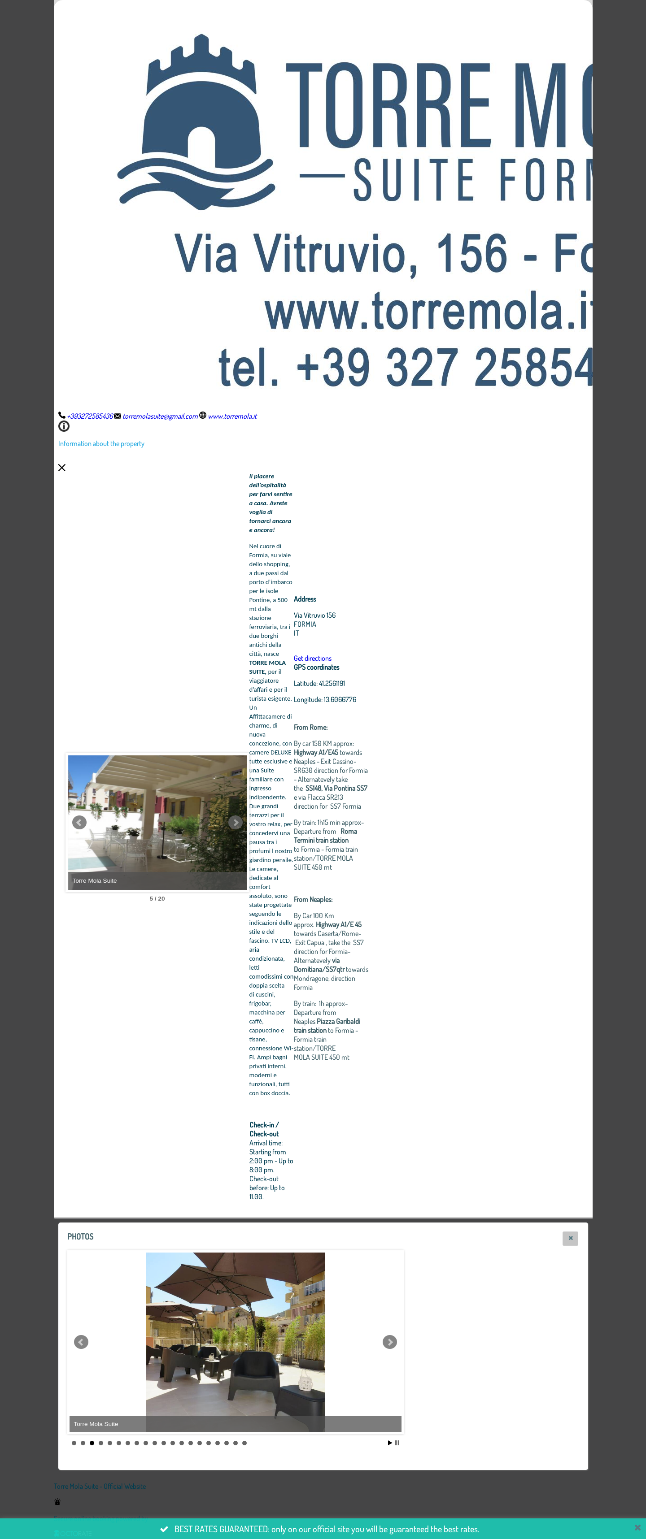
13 (181, 1443)
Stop (397, 1442)
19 (235, 1443)
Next (235, 822)
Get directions (313, 658)
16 (208, 1443)
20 (244, 1443)
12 (172, 1443)
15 (199, 1443)
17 (217, 1443)
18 (226, 1443)
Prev (79, 822)
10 (155, 1443)
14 (190, 1443)
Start (390, 1442)
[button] (570, 1238)
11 (164, 1443)
